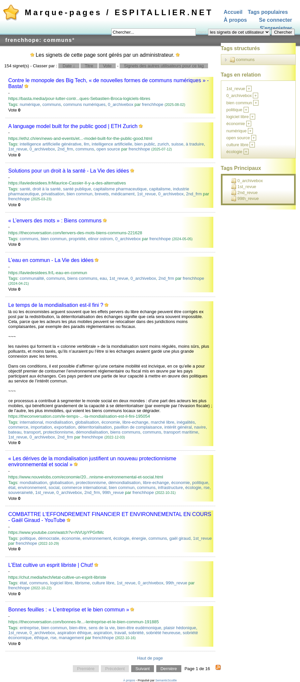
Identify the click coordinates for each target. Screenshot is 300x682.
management (71, 637)
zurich (163, 144)
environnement (32, 487)
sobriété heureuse (163, 632)
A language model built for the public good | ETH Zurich (72, 126)
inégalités (186, 422)
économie (111, 422)
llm (86, 144)
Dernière (169, 668)
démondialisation (92, 432)
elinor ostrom (100, 238)
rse (207, 487)
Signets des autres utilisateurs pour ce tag (164, 65)
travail (120, 632)
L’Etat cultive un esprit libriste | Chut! (50, 565)
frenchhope (153, 104)
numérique (30, 104)
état (11, 487)
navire (200, 427)
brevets (102, 193)
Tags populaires (268, 12)
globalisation (87, 422)
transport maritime (181, 432)
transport (32, 432)
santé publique (77, 188)
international (31, 422)
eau (103, 278)
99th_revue (113, 492)
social (53, 487)
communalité (32, 278)
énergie (139, 538)
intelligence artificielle (112, 144)
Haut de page (150, 658)
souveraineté (20, 492)
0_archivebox (120, 104)
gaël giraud (180, 538)
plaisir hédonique (180, 627)
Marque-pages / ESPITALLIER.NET (119, 12)
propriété (77, 238)
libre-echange (135, 422)
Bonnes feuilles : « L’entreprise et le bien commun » (68, 609)
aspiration (103, 632)
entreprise (29, 627)
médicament (123, 193)
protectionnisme (58, 432)
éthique (41, 637)
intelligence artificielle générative (50, 144)
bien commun (79, 193)
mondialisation (59, 422)
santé (25, 188)
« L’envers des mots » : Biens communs (55, 220)
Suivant (142, 668)
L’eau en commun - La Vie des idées (51, 260)
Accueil (233, 12)
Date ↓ (69, 65)
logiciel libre (61, 582)
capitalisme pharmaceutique (120, 188)
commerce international (84, 487)
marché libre (162, 422)
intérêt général (178, 427)
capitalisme (159, 188)
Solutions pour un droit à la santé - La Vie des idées (68, 171)
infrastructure (170, 487)
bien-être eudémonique (139, 627)
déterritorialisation (95, 427)
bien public (145, 144)
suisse (177, 144)
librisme (82, 582)
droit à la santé (47, 188)
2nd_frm (65, 148)
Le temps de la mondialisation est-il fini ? (55, 305)
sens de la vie (102, 627)
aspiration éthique (74, 632)
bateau (14, 432)
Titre (89, 65)
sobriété (135, 632)
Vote (107, 65)
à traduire (195, 144)
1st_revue (17, 148)
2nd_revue (244, 192)
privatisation (53, 193)
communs (51, 104)
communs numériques (84, 104)
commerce (18, 427)
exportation (64, 427)
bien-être (77, 627)
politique (200, 482)
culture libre (103, 582)
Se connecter (275, 20)
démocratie (48, 538)
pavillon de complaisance (138, 427)
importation (41, 427)
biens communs (82, 278)
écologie (193, 487)
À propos (235, 20)
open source (108, 148)
